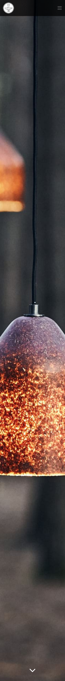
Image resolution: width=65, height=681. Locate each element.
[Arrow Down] (32, 674)
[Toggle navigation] (59, 8)
